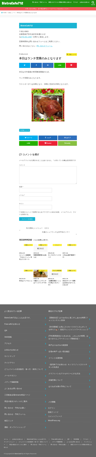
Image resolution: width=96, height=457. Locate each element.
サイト (21, 203)
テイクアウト (9, 363)
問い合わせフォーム (45, 46)
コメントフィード (55, 416)
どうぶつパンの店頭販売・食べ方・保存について (23, 369)
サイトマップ (9, 356)
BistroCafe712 (12, 3)
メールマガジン (10, 375)
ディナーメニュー (14, 442)
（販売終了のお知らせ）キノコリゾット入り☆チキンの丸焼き (68, 365)
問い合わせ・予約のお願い (14, 408)
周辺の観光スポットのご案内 (15, 401)
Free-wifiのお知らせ (12, 324)
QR (5, 330)
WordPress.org (54, 420)
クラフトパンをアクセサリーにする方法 (64, 373)
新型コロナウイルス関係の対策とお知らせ (60, 2)
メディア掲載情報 (11, 382)
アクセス (75, 2)
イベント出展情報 (56, 358)
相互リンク (8, 421)
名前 (21, 186)
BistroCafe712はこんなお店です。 (18, 317)
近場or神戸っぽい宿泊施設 (59, 351)
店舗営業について (56, 380)
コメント (22, 165)
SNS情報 (8, 337)
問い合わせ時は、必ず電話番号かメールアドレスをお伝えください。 (48, 9)
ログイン (51, 408)
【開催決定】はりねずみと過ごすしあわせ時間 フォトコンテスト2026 (68, 318)
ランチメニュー (9, 444)
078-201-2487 (26, 37)
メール (22, 195)
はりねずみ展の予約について (60, 386)
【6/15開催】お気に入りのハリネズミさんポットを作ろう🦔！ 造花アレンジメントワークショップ (68, 328)
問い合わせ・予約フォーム (39, 2)
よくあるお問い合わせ (13, 388)
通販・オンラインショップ (14, 427)
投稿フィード (53, 412)
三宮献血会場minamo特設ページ (17, 395)
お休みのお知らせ (84, 2)
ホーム (6, 439)
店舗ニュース (25, 130)
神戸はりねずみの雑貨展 (58, 345)
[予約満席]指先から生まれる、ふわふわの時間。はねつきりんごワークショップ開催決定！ (68, 337)
